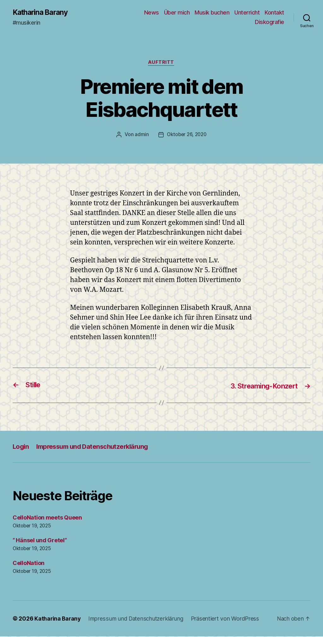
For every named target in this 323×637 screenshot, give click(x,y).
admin (140, 135)
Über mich (177, 12)
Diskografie (269, 22)
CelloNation (28, 563)
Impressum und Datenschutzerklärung (96, 447)
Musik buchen (212, 12)
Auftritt (161, 63)
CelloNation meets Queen (47, 518)
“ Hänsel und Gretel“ (40, 541)
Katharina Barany (42, 12)
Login (21, 447)
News (151, 12)
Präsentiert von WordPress (227, 619)
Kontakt (274, 12)
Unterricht (247, 12)
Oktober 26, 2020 (187, 135)
